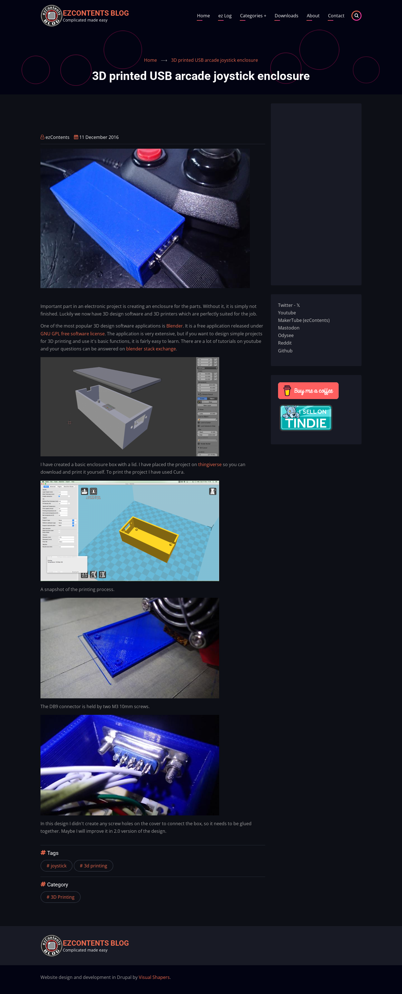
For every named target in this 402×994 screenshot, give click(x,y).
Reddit (285, 343)
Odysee (286, 335)
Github (285, 351)
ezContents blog (96, 13)
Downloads (286, 16)
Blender (174, 326)
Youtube (287, 313)
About (313, 16)
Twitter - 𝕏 (289, 305)
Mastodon (289, 328)
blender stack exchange (151, 349)
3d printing (95, 866)
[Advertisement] (142, 116)
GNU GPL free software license (72, 334)
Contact (336, 16)
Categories (253, 16)
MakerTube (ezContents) (304, 320)
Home (203, 16)
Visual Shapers (154, 977)
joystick (58, 866)
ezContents (58, 137)
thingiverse (210, 464)
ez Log (225, 16)
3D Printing (63, 897)
